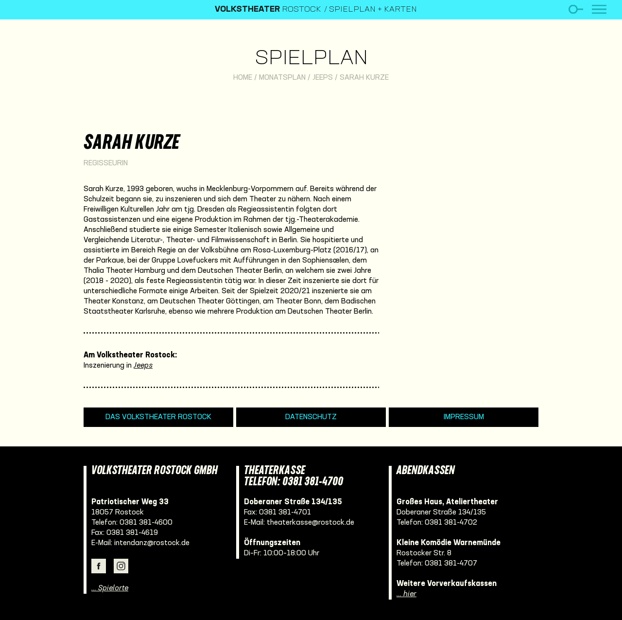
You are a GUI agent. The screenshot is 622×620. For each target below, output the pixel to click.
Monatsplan (282, 78)
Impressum (464, 417)
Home (242, 78)
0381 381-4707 (451, 563)
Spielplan (311, 59)
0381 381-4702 (451, 523)
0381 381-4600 (146, 523)
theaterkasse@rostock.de (310, 523)
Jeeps (322, 78)
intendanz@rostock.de (152, 543)
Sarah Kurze (364, 78)
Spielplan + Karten (373, 10)
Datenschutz (311, 417)
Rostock (268, 10)
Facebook (98, 566)
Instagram (121, 566)
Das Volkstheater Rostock (158, 417)
